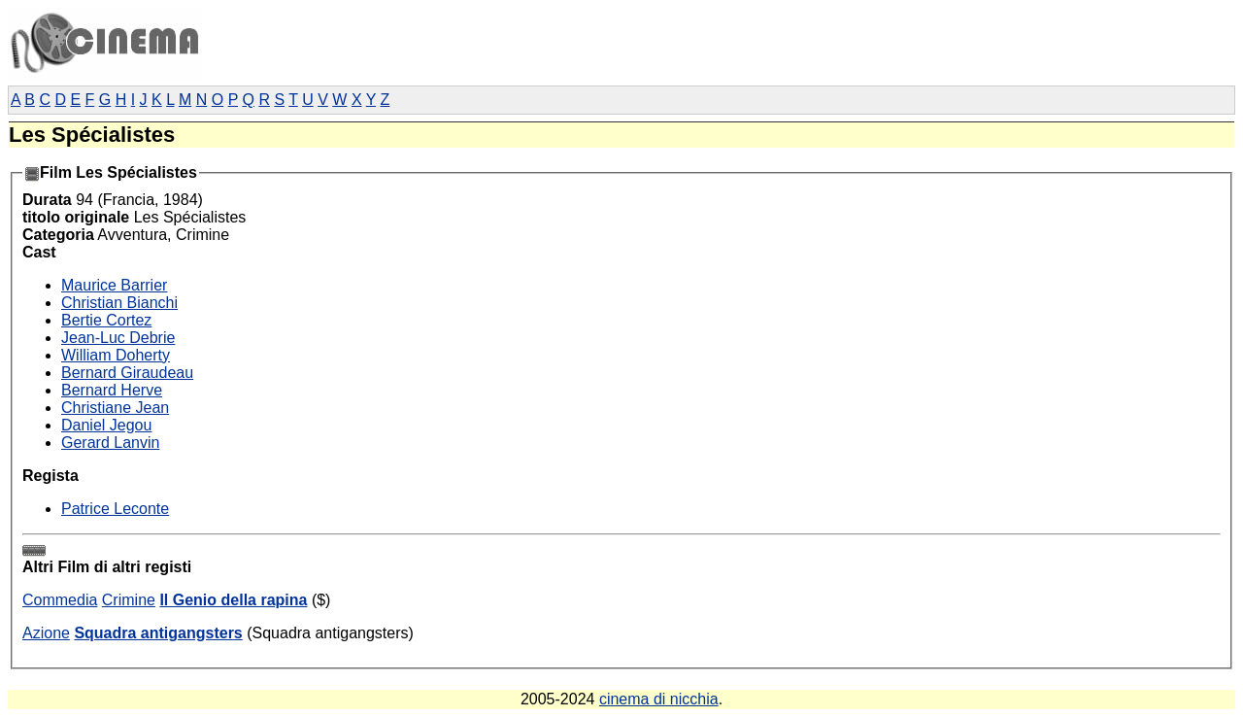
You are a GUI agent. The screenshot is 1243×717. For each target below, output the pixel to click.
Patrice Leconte (115, 508)
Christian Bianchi (119, 302)
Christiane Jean (115, 407)
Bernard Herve (111, 390)
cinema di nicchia (659, 699)
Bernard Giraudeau (127, 372)
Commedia (59, 600)
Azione (46, 633)
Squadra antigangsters (158, 633)
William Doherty (115, 355)
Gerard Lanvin (110, 442)
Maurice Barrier (114, 285)
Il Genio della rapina (233, 600)
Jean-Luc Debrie (118, 337)
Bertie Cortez (106, 320)
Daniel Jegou (106, 425)
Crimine (128, 600)
